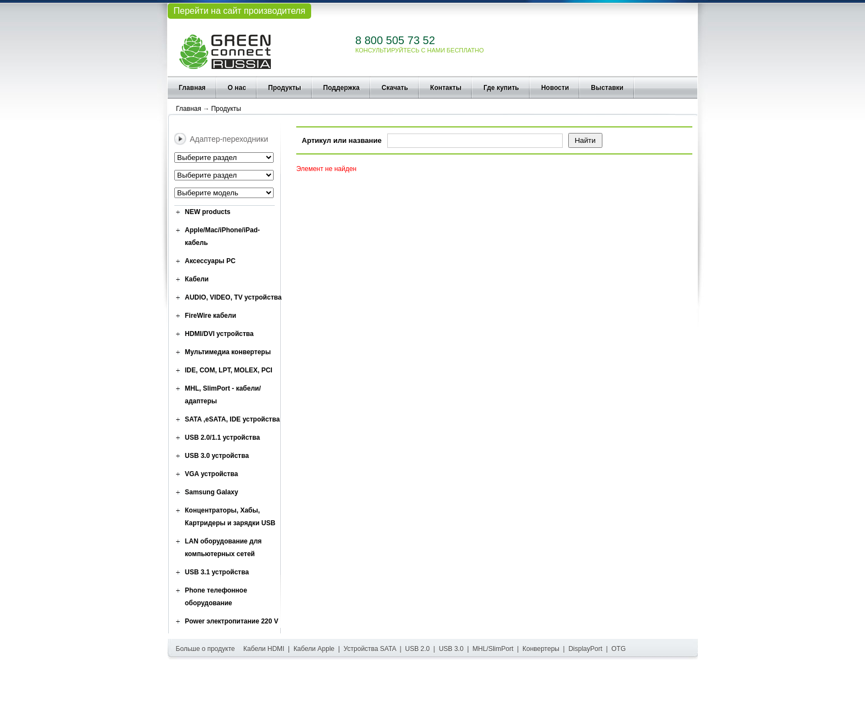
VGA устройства (211, 474)
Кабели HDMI (263, 649)
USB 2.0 (417, 649)
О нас (237, 88)
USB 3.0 (451, 649)
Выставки (607, 88)
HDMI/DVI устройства (219, 334)
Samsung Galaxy (211, 492)
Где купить (501, 88)
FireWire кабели (210, 315)
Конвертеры (540, 649)
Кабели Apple (313, 649)
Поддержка (341, 88)
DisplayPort (585, 649)
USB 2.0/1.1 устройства (222, 437)
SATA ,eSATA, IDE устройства (232, 419)
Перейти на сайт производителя (239, 10)
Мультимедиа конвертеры (228, 352)
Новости (555, 88)
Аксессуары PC (210, 261)
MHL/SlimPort (493, 649)
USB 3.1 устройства (217, 572)
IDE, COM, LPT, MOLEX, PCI (229, 370)
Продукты (284, 88)
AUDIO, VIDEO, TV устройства (233, 297)
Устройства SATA (370, 649)
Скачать (395, 88)
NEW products (208, 212)
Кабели (197, 279)
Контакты (446, 88)
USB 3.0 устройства (217, 456)
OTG (618, 649)
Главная (192, 88)
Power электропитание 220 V (232, 621)
